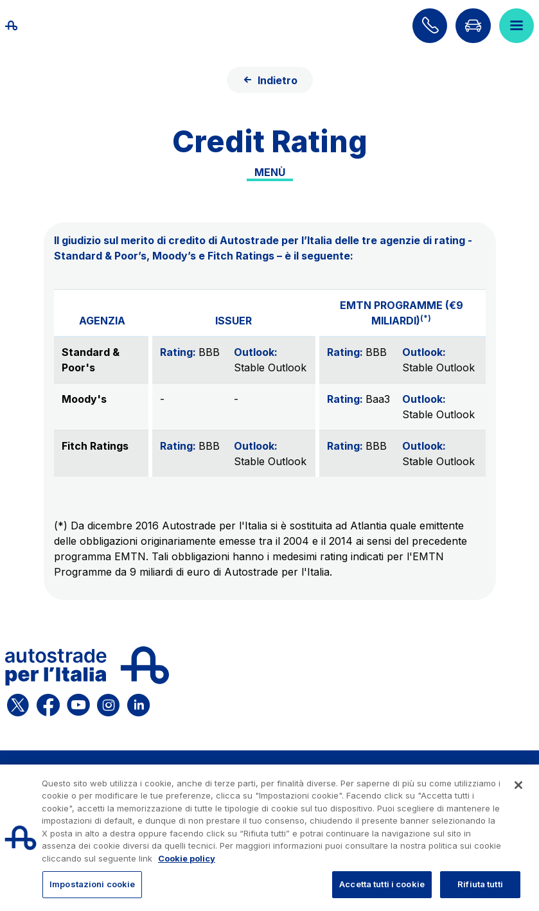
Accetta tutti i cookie (382, 884)
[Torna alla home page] (26, 25)
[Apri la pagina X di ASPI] (18, 702)
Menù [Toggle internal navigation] (269, 172)
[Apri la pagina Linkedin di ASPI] (138, 702)
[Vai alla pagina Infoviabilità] (472, 25)
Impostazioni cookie (92, 884)
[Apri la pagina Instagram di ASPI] (108, 702)
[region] (269, 838)
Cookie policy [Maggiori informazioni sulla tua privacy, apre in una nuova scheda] (186, 858)
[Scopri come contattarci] (429, 25)
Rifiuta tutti (480, 884)
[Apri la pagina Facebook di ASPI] (48, 702)
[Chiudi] (518, 785)
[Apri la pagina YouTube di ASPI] (78, 702)
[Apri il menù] (516, 25)
